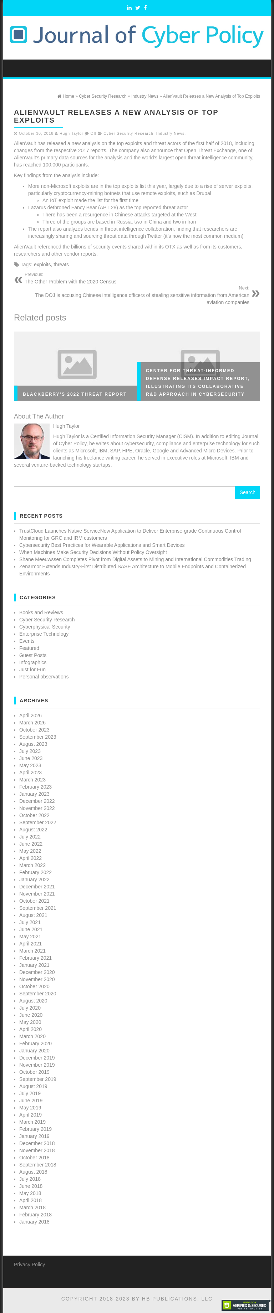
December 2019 (37, 1058)
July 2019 (30, 1093)
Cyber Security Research (128, 133)
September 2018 (37, 1165)
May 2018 (30, 1193)
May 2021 (30, 936)
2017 (83, 150)
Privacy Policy (29, 1264)
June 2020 (30, 1015)
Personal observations (44, 676)
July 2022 (30, 837)
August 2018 (33, 1172)
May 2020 (30, 1022)
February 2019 (35, 1129)
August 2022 (33, 829)
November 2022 (37, 808)
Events (27, 641)
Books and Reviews (41, 612)
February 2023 (35, 787)
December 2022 (37, 801)
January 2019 (34, 1136)
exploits (42, 264)
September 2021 (37, 908)
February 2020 (35, 1043)
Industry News (170, 133)
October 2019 (34, 1072)
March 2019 (32, 1122)
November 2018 (37, 1150)
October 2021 (34, 901)
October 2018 (34, 1157)
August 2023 (33, 744)
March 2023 (32, 780)
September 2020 (37, 993)
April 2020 (30, 1029)
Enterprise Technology (43, 634)
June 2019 (30, 1100)
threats (61, 264)
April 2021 (30, 944)
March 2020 (32, 1036)
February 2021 (35, 958)
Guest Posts (32, 655)
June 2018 (30, 1186)
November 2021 (37, 894)
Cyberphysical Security (44, 627)
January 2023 (34, 794)
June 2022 (30, 844)
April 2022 (30, 858)
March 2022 (32, 865)
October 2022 (34, 815)
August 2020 (33, 1001)
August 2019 (33, 1086)
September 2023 (37, 737)
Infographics (32, 662)
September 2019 (37, 1079)
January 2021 (34, 965)
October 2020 (34, 986)
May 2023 (30, 765)
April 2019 (30, 1115)
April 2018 (30, 1200)
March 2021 (32, 951)
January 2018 (34, 1222)
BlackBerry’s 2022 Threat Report (75, 394)
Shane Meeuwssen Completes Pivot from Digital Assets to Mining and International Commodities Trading (135, 559)
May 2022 (30, 851)
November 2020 (37, 979)
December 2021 (37, 886)
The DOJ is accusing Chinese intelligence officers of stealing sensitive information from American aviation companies (134, 295)
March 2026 (32, 722)
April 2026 (30, 715)
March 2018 (32, 1207)
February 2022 (35, 872)
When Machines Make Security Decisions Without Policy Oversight (93, 552)
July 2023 (30, 751)
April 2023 (30, 772)
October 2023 (34, 730)
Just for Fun (32, 669)
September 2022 (37, 822)
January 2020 (34, 1050)
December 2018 (37, 1143)
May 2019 (30, 1108)
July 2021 (30, 922)
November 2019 (37, 1065)
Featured (29, 648)
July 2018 (30, 1179)
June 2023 (30, 758)
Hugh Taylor (71, 133)
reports (98, 150)
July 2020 (30, 1008)
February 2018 (35, 1214)
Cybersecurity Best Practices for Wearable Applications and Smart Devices (102, 545)
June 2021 (30, 929)
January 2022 (34, 879)
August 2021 (33, 915)
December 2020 (37, 972)
